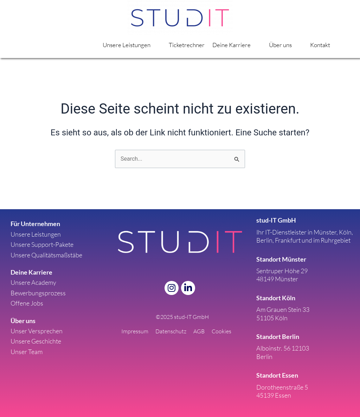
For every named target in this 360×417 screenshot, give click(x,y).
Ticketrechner (189, 45)
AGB (199, 331)
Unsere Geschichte (36, 341)
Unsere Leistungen (135, 45)
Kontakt (320, 45)
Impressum (134, 331)
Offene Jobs (27, 303)
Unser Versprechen (37, 331)
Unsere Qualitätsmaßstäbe (46, 255)
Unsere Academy (33, 282)
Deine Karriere (238, 45)
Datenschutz (170, 331)
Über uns (286, 45)
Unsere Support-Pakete (42, 244)
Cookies (221, 331)
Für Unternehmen (35, 223)
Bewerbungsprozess (38, 293)
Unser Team (27, 351)
